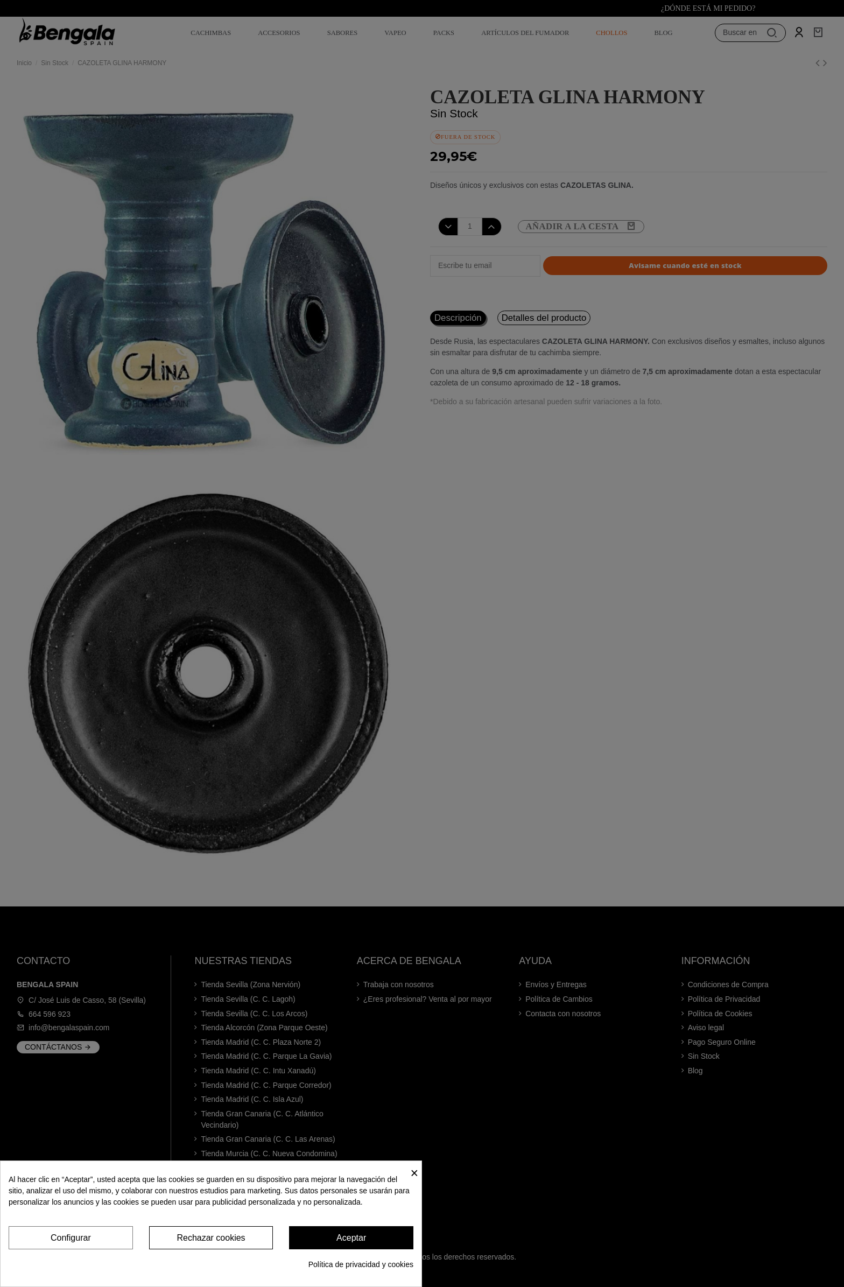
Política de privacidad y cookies (360, 1264)
